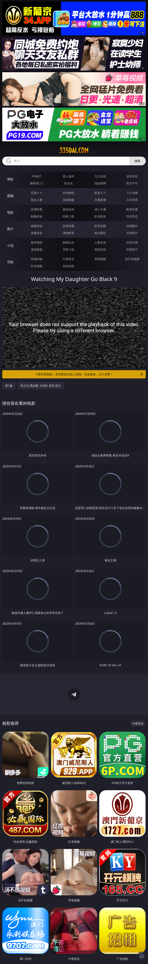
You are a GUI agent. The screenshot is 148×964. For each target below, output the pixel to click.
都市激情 (36, 242)
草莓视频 (100, 259)
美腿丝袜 (36, 233)
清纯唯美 (68, 233)
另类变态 (132, 216)
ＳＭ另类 (132, 200)
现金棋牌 (100, 183)
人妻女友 (100, 242)
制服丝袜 (36, 216)
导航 (10, 262)
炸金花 (68, 183)
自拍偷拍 (68, 193)
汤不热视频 (132, 259)
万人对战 (100, 176)
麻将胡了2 (36, 183)
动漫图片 (132, 226)
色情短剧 (68, 266)
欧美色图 (100, 226)
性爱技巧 (132, 249)
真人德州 (68, 176)
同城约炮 (36, 259)
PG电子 (37, 176)
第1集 (9, 386)
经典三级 (68, 216)
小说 (10, 245)
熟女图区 (100, 233)
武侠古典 (132, 242)
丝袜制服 (68, 200)
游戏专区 (132, 176)
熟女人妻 (36, 200)
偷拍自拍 (68, 209)
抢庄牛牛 (132, 183)
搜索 (137, 161)
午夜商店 (68, 259)
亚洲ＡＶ (36, 193)
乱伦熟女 (100, 216)
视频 (10, 195)
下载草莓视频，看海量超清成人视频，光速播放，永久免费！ (89, 374)
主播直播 (100, 200)
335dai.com (73, 150)
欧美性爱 (132, 209)
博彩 (10, 179)
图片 (10, 229)
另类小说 (68, 249)
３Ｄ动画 (132, 193)
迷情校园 (36, 249)
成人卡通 (100, 209)
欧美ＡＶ (100, 193)
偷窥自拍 (36, 226)
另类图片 (132, 233)
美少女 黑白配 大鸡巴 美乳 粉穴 (40, 386)
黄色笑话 (100, 249)
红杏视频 (36, 266)
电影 (10, 212)
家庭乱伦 (68, 242)
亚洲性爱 (36, 209)
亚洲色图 (68, 226)
